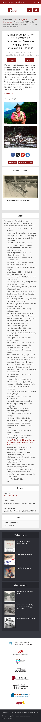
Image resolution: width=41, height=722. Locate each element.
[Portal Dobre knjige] (20, 695)
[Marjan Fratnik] (20, 113)
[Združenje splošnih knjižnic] (20, 703)
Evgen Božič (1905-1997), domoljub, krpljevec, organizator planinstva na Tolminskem (19, 403)
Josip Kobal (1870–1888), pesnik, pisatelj (21, 316)
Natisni (12, 162)
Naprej (29, 60)
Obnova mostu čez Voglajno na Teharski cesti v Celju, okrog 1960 (25, 607)
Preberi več (9, 93)
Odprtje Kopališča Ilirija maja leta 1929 (20, 201)
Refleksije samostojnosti (24, 555)
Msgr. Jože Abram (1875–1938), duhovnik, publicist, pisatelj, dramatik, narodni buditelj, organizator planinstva (21, 320)
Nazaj (12, 60)
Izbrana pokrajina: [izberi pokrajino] (13, 2)
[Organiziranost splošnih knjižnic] (20, 652)
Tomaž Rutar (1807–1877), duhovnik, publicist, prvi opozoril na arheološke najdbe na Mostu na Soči (20, 247)
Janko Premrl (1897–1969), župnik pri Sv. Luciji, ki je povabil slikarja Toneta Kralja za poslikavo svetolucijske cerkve (21, 357)
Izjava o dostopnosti (26, 716)
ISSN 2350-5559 (7, 718)
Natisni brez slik (25, 162)
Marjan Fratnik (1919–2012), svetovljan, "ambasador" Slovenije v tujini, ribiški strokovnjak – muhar (21, 442)
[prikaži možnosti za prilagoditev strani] (34, 2)
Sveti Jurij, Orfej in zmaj (24, 568)
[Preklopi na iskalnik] (36, 10)
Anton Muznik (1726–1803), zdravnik (19, 243)
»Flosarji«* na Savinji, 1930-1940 (25, 592)
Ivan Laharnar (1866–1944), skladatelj (20, 313)
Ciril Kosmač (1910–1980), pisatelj (19, 418)
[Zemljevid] (29, 10)
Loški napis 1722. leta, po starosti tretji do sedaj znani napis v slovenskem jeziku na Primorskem (21, 238)
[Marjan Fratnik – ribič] (20, 137)
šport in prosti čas (10, 496)
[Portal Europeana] (20, 661)
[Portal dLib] (21, 670)
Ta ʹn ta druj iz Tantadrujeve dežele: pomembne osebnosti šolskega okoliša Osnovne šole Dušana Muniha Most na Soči (19, 223)
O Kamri (4, 716)
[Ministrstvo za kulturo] (20, 644)
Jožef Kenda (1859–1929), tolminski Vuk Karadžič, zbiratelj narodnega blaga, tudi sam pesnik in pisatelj (21, 294)
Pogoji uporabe (14, 716)
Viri (8, 481)
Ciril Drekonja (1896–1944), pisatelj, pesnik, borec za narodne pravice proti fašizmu (20, 349)
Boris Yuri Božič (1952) (15, 479)
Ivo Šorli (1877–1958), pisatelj (17, 326)
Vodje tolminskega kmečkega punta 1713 (21, 233)
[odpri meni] (3, 10)
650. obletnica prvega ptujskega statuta (23, 542)
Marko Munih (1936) (14, 462)
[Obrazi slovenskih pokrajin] (20, 687)
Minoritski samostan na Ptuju (26, 618)
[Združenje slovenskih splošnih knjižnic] (20, 678)
